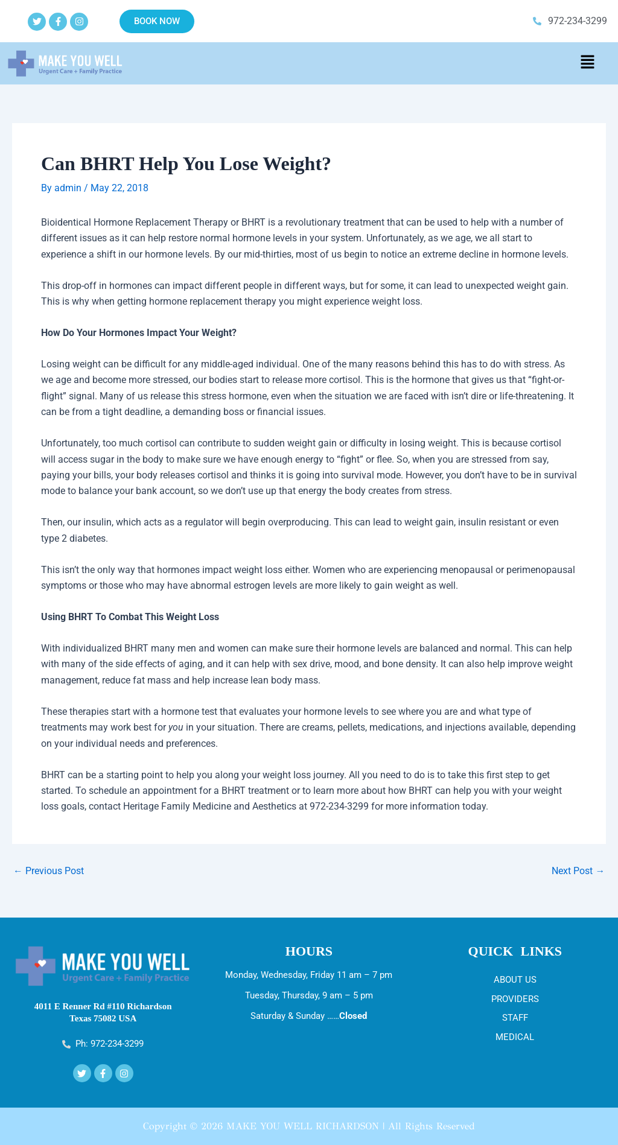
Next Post (578, 870)
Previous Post (48, 870)
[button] (587, 63)
